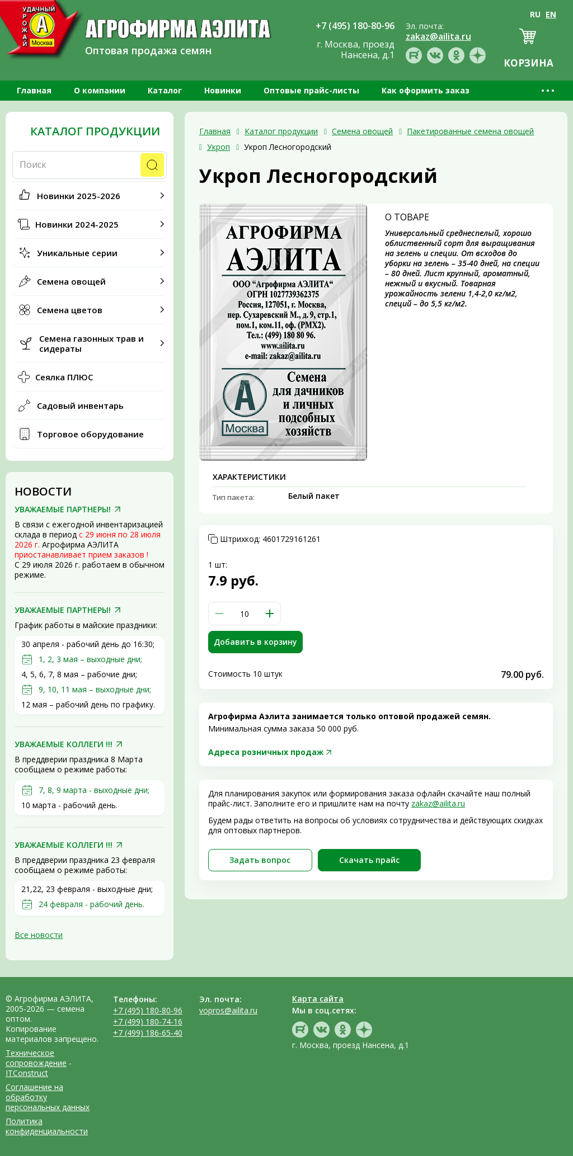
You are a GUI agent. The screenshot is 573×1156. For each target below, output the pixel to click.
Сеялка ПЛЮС (64, 377)
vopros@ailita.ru (228, 1010)
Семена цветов (69, 309)
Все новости (39, 934)
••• (548, 90)
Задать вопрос (259, 860)
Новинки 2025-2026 (78, 195)
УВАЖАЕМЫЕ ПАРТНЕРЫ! (63, 509)
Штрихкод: (270, 539)
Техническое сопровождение (36, 1058)
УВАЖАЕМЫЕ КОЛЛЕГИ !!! (63, 744)
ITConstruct (27, 1073)
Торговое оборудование (90, 434)
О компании (99, 90)
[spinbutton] (244, 613)
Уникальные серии (77, 252)
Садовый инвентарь (80, 405)
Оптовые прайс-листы (311, 90)
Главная (34, 90)
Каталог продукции (95, 131)
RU (535, 14)
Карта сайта (318, 998)
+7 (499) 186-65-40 (147, 1032)
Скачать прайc (369, 860)
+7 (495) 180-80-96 (147, 1010)
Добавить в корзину (255, 641)
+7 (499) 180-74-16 (147, 1021)
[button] (270, 613)
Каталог (165, 90)
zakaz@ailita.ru (438, 803)
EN (551, 14)
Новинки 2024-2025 (77, 224)
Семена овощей (71, 281)
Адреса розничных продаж (265, 752)
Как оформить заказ (425, 90)
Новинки (222, 90)
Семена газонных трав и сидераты (91, 343)
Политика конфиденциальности (47, 1126)
